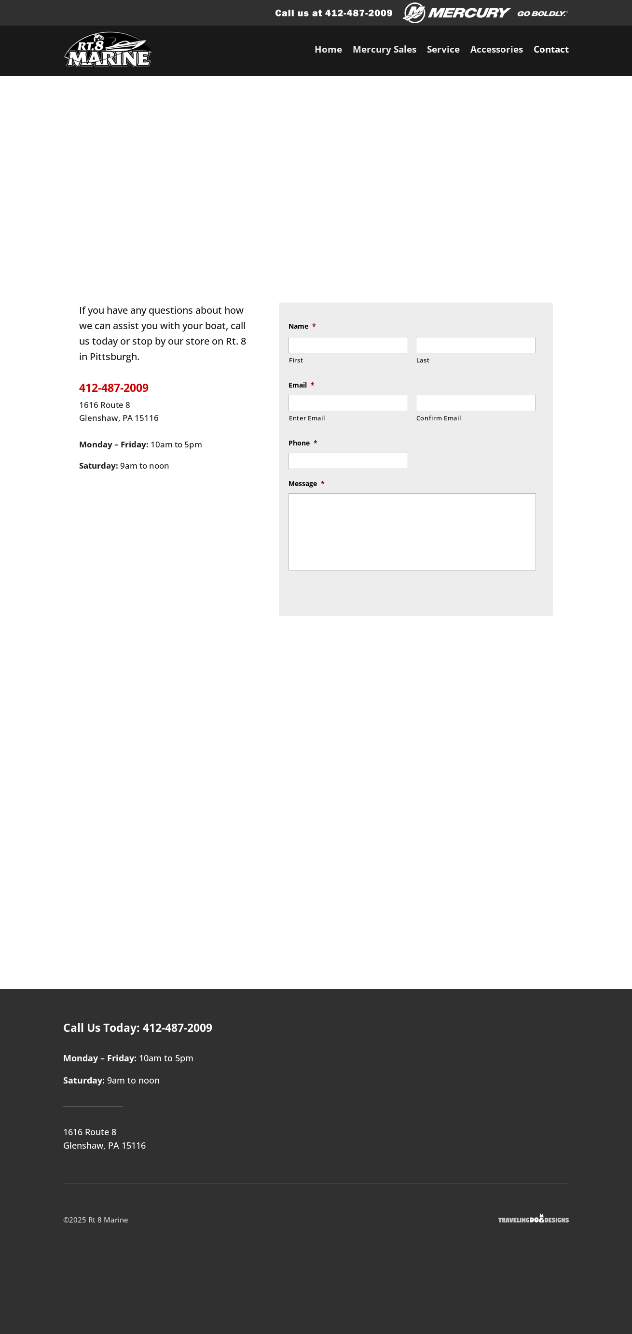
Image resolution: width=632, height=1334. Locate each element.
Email (302, 385)
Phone (303, 443)
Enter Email (307, 418)
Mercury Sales (384, 51)
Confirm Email (438, 418)
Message (307, 483)
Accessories (496, 51)
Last (423, 360)
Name (302, 326)
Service (443, 51)
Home (328, 51)
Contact (551, 51)
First (296, 360)
